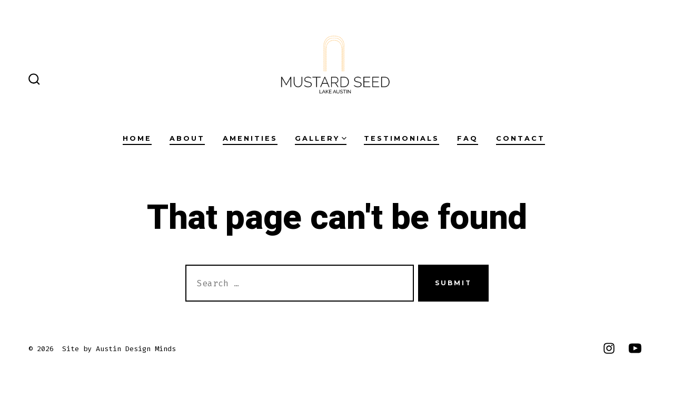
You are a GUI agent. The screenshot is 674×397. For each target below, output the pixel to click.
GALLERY (320, 138)
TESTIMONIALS (401, 138)
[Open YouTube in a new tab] (635, 348)
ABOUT (187, 138)
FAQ (467, 138)
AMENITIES (250, 138)
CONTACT (520, 138)
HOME (137, 138)
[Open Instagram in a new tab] (609, 348)
